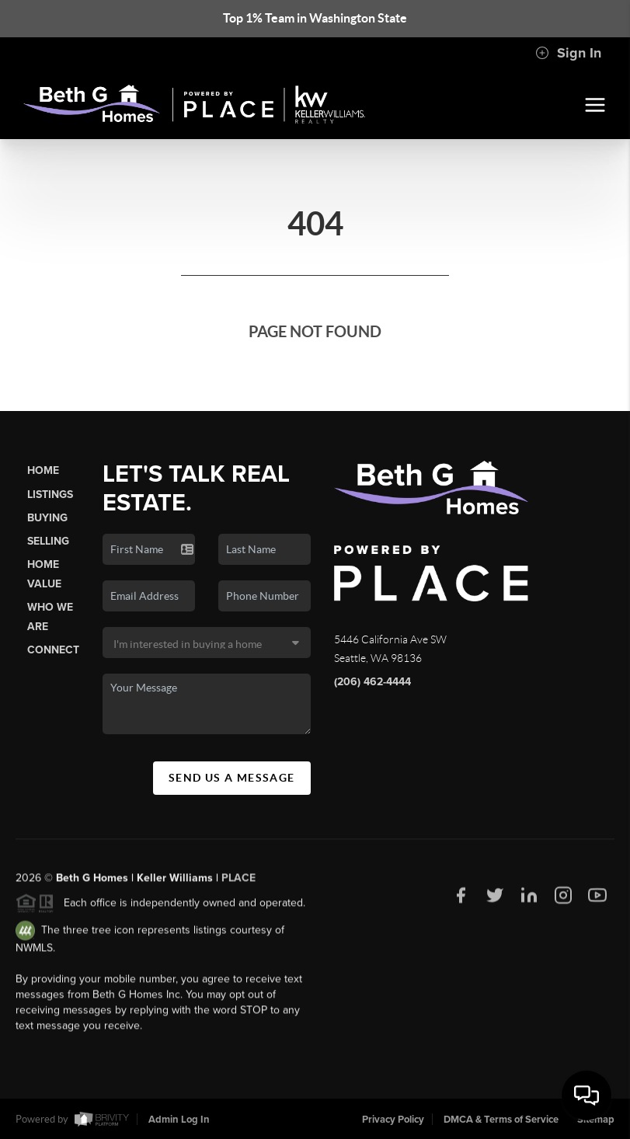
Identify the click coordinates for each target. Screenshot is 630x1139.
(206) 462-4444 (372, 681)
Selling (48, 541)
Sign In (568, 53)
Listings (50, 494)
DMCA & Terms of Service (501, 1119)
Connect (53, 650)
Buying (47, 517)
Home (43, 470)
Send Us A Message (232, 778)
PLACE (238, 882)
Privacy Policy (393, 1119)
